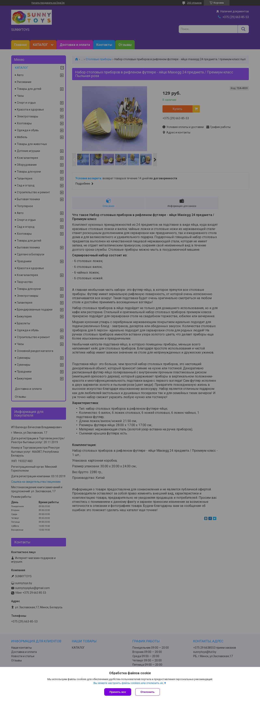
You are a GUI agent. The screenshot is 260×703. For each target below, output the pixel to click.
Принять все (117, 691)
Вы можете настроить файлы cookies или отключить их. (128, 683)
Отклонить (148, 691)
